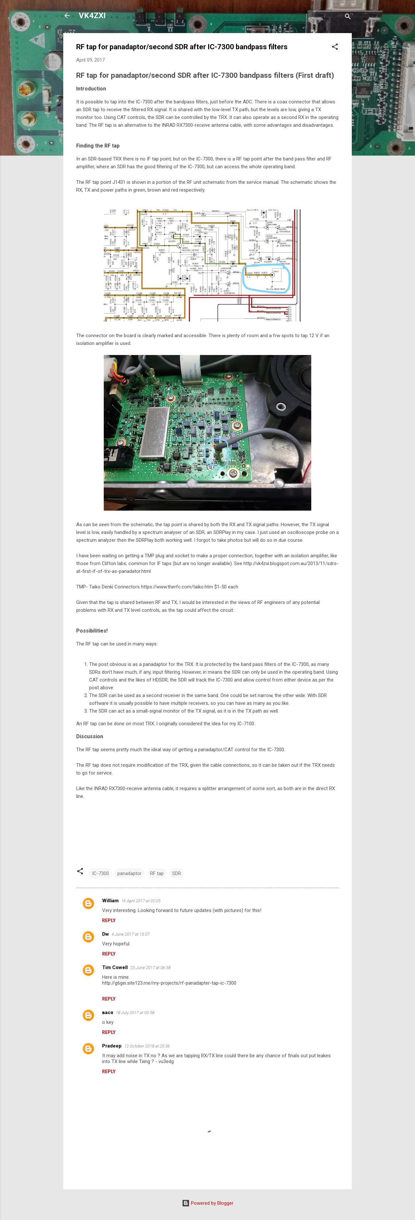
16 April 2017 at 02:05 (140, 900)
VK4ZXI (92, 15)
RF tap (157, 873)
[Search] (348, 18)
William (110, 901)
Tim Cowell (115, 967)
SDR (176, 873)
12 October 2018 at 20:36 (147, 1046)
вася (107, 1012)
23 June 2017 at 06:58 (150, 967)
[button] (335, 48)
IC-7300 (100, 873)
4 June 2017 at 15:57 (130, 934)
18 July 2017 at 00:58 (135, 1012)
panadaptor (129, 873)
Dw (105, 934)
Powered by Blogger (207, 1203)
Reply (108, 920)
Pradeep (112, 1046)
